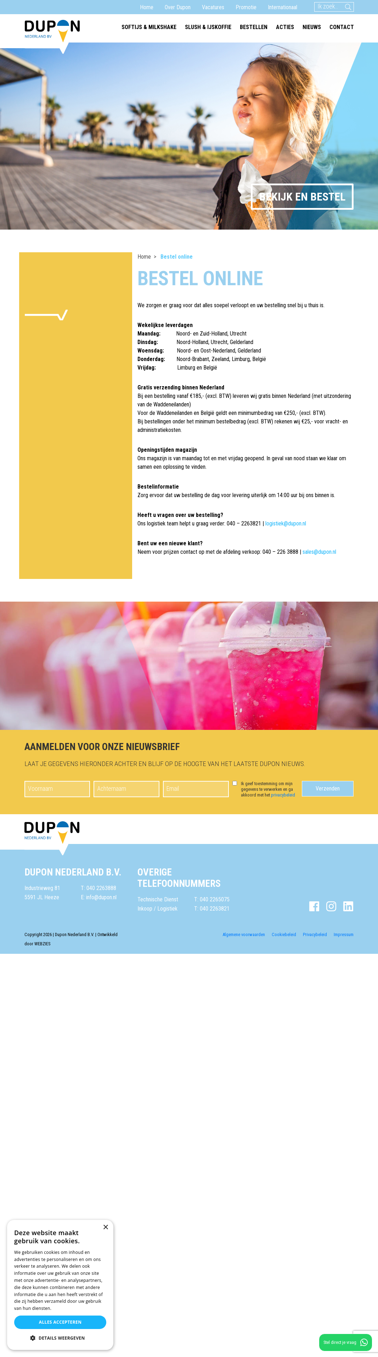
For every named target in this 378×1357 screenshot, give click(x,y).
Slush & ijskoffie (208, 27)
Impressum (344, 934)
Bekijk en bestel (302, 196)
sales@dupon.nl (319, 551)
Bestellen (253, 27)
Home (146, 7)
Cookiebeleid (284, 934)
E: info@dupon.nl (99, 897)
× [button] (105, 1227)
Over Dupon (178, 7)
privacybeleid (283, 795)
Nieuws (312, 27)
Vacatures (213, 7)
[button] (60, 1338)
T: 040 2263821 (212, 908)
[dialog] (60, 1285)
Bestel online (176, 256)
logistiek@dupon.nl (285, 523)
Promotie (246, 7)
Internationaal (282, 7)
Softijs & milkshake (149, 27)
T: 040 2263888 (98, 888)
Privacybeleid (315, 934)
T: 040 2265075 (212, 899)
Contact (341, 27)
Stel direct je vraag (345, 1342)
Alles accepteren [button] (60, 1322)
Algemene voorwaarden (243, 934)
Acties (285, 27)
